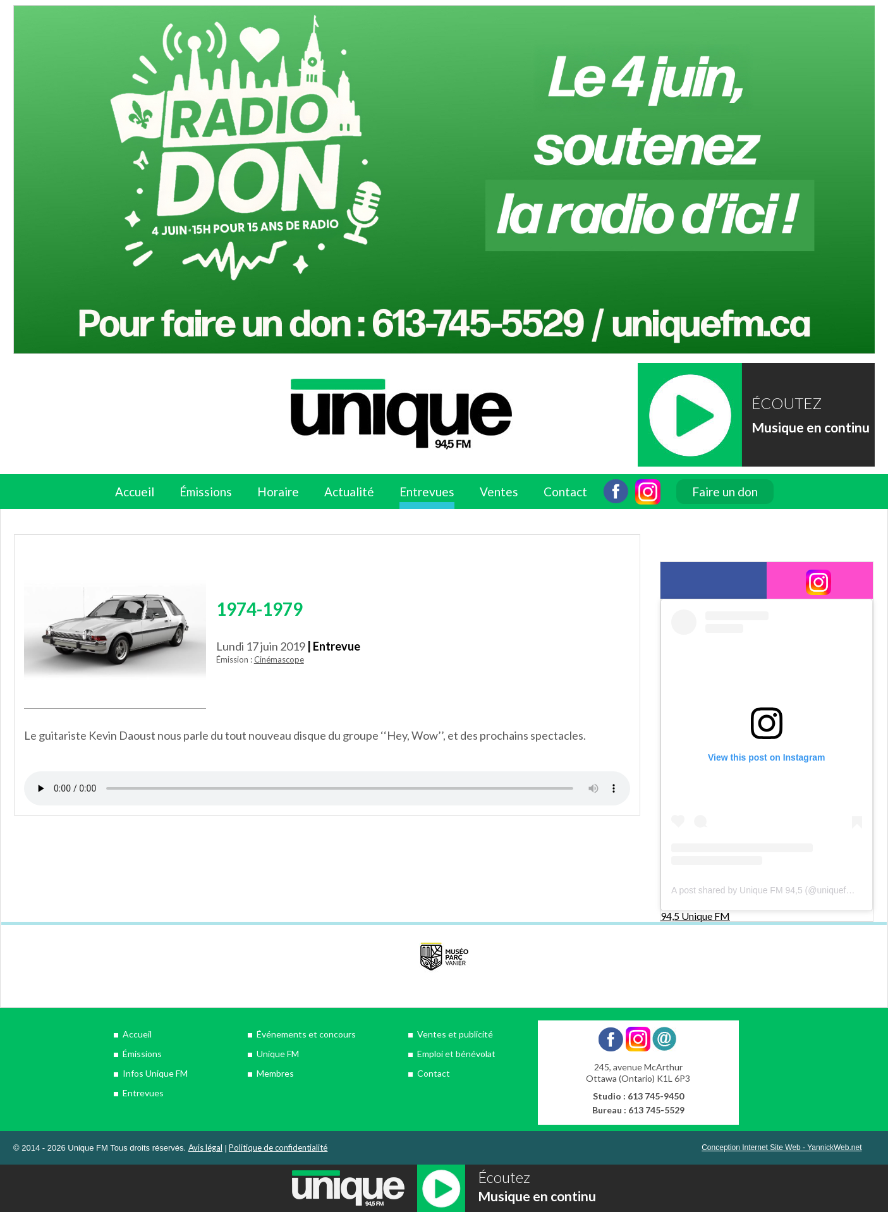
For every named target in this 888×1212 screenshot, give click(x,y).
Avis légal (205, 1147)
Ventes (499, 491)
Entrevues (426, 491)
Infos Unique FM (155, 1073)
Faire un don (725, 491)
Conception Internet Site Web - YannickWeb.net (781, 1147)
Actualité (349, 491)
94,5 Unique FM (695, 916)
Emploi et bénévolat (456, 1053)
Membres (275, 1073)
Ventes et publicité (455, 1034)
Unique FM (278, 1053)
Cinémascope (279, 659)
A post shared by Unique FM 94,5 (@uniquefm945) (771, 890)
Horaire (278, 491)
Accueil (134, 491)
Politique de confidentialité (278, 1147)
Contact (565, 491)
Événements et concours (306, 1034)
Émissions (205, 491)
